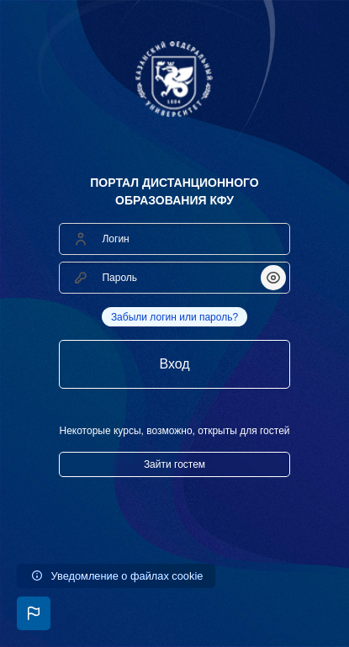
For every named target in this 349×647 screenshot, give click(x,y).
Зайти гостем (174, 464)
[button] (33, 613)
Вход (174, 364)
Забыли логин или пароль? (174, 317)
